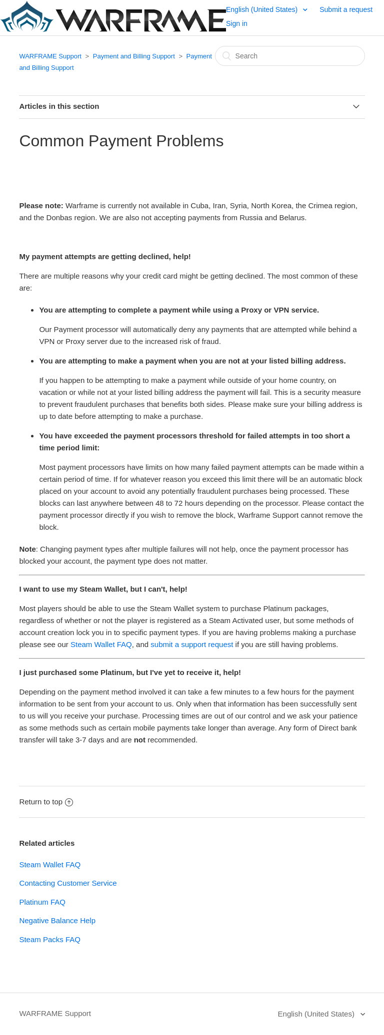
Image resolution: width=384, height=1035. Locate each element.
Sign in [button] (237, 23)
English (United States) (263, 9)
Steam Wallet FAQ (101, 644)
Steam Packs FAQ (49, 939)
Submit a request (346, 9)
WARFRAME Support (50, 56)
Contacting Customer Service (67, 883)
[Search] (290, 56)
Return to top (46, 801)
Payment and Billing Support (135, 56)
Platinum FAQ (42, 902)
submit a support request (191, 644)
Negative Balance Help (57, 920)
